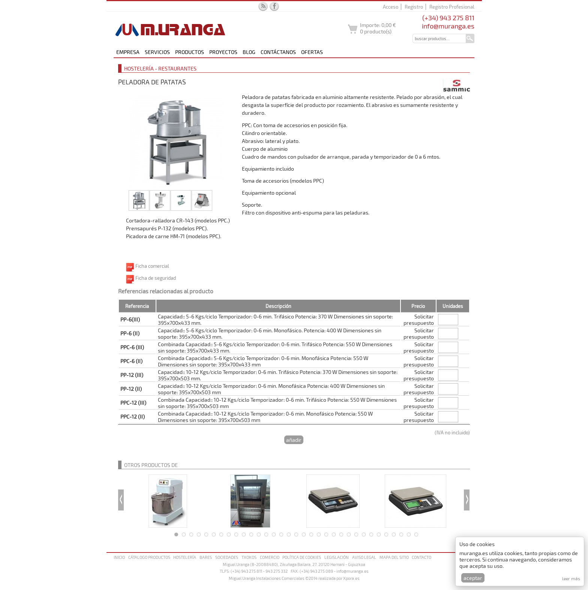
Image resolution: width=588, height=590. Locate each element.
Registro (414, 7)
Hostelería (184, 557)
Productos (189, 52)
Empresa (128, 52)
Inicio (119, 557)
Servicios (157, 52)
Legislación (336, 557)
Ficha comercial (152, 266)
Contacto (421, 557)
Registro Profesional (451, 7)
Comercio (269, 557)
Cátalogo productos (149, 557)
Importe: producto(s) (378, 28)
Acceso (390, 7)
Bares (206, 557)
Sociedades (226, 557)
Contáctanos (278, 52)
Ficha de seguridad (155, 278)
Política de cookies (301, 557)
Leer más (571, 578)
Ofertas (312, 52)
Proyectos (223, 52)
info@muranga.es (448, 26)
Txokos (249, 557)
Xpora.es (351, 578)
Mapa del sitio (394, 557)
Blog (249, 52)
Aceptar (473, 578)
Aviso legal (364, 557)
